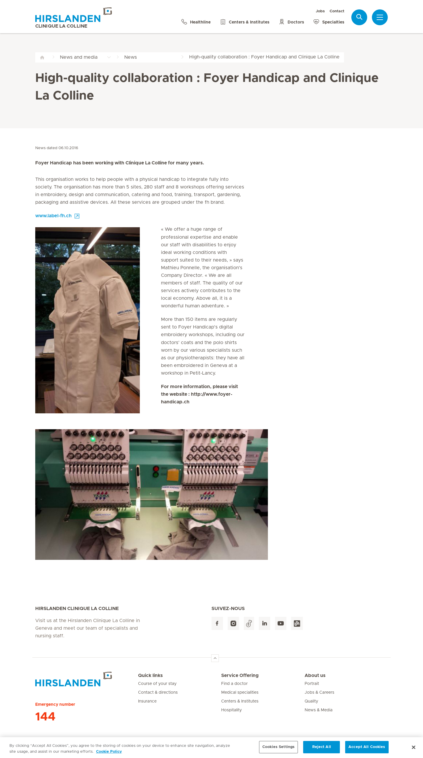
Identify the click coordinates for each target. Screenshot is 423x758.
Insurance (147, 701)
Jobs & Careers (319, 692)
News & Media (319, 710)
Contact (337, 11)
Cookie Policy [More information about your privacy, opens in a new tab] (109, 754)
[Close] (413, 749)
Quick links (150, 675)
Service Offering (239, 675)
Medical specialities (239, 692)
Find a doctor (234, 684)
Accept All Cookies (366, 750)
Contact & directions (158, 692)
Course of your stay (157, 684)
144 (45, 717)
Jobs (320, 11)
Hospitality (231, 710)
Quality (311, 701)
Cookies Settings (278, 750)
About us (315, 675)
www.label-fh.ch (53, 215)
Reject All (321, 750)
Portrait (312, 684)
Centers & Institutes (239, 701)
